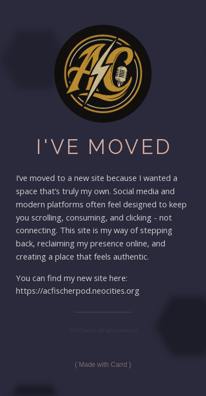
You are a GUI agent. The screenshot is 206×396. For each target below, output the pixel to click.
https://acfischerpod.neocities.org (78, 290)
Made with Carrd (103, 365)
